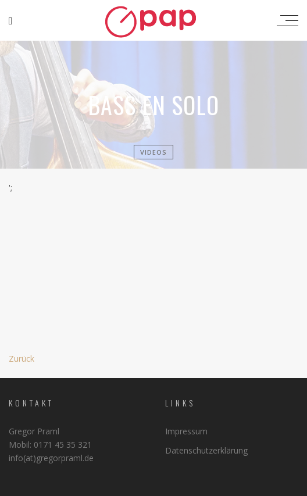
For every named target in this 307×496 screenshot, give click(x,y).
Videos (153, 152)
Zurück (21, 358)
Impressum (186, 431)
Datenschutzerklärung (206, 450)
